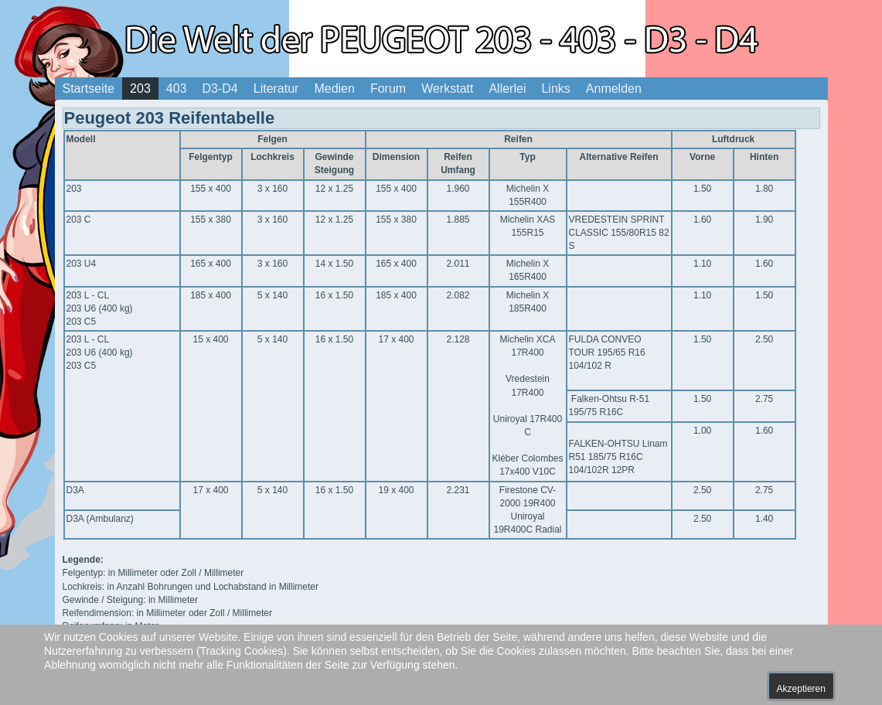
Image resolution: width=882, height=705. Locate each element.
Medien (334, 88)
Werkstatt (447, 88)
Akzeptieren (801, 688)
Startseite (89, 88)
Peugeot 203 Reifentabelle (169, 118)
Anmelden (614, 88)
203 (140, 88)
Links (555, 88)
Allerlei (507, 88)
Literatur (276, 88)
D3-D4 (220, 88)
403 (176, 88)
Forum (388, 88)
